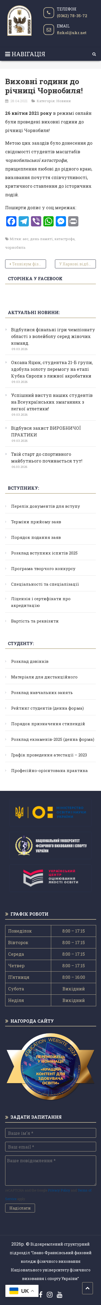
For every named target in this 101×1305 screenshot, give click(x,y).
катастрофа (64, 238)
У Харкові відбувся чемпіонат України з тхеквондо (77, 263)
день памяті (41, 238)
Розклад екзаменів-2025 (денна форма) (52, 739)
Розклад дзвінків (29, 661)
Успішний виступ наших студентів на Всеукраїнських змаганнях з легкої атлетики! (52, 401)
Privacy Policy (59, 1190)
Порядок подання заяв (36, 537)
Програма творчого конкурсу (43, 568)
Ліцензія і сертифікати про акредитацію (41, 602)
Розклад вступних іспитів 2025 (44, 553)
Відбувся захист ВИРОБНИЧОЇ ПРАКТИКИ (46, 431)
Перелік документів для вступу (45, 506)
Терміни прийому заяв (36, 521)
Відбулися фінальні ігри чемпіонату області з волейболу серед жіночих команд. (53, 336)
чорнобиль (15, 247)
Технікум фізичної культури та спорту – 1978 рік (29, 263)
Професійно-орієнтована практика (49, 770)
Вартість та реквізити (35, 621)
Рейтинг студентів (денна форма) (47, 708)
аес (26, 238)
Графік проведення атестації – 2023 (49, 755)
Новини (63, 100)
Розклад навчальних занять (42, 692)
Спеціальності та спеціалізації (45, 584)
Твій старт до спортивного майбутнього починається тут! (46, 457)
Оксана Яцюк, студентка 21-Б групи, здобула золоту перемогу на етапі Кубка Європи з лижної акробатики (52, 369)
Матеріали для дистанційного (44, 677)
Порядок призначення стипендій (48, 723)
